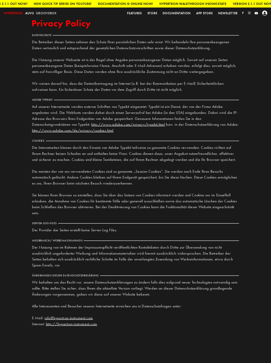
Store (152, 13)
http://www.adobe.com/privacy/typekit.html (128, 124)
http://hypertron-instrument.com (71, 323)
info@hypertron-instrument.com (69, 317)
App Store (204, 13)
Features (134, 13)
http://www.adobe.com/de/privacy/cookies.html (72, 130)
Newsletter (228, 13)
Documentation (177, 13)
